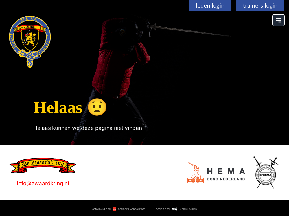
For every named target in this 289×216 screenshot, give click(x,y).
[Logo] (216, 172)
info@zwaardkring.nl (43, 183)
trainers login (260, 5)
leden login (210, 5)
